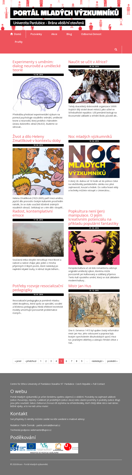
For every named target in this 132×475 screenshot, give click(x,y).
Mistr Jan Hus (79, 285)
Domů (15, 34)
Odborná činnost (91, 34)
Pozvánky (36, 34)
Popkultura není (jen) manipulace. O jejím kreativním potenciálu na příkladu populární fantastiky (93, 217)
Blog (69, 34)
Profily (19, 42)
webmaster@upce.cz (41, 429)
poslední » (112, 361)
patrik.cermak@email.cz (48, 425)
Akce (54, 34)
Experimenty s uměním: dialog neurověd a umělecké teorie (37, 66)
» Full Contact (98, 383)
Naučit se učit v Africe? (87, 61)
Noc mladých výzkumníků (90, 136)
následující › (97, 361)
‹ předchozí (30, 361)
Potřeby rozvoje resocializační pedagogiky (38, 287)
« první (18, 361)
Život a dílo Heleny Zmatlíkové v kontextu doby (37, 138)
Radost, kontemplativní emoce (33, 213)
